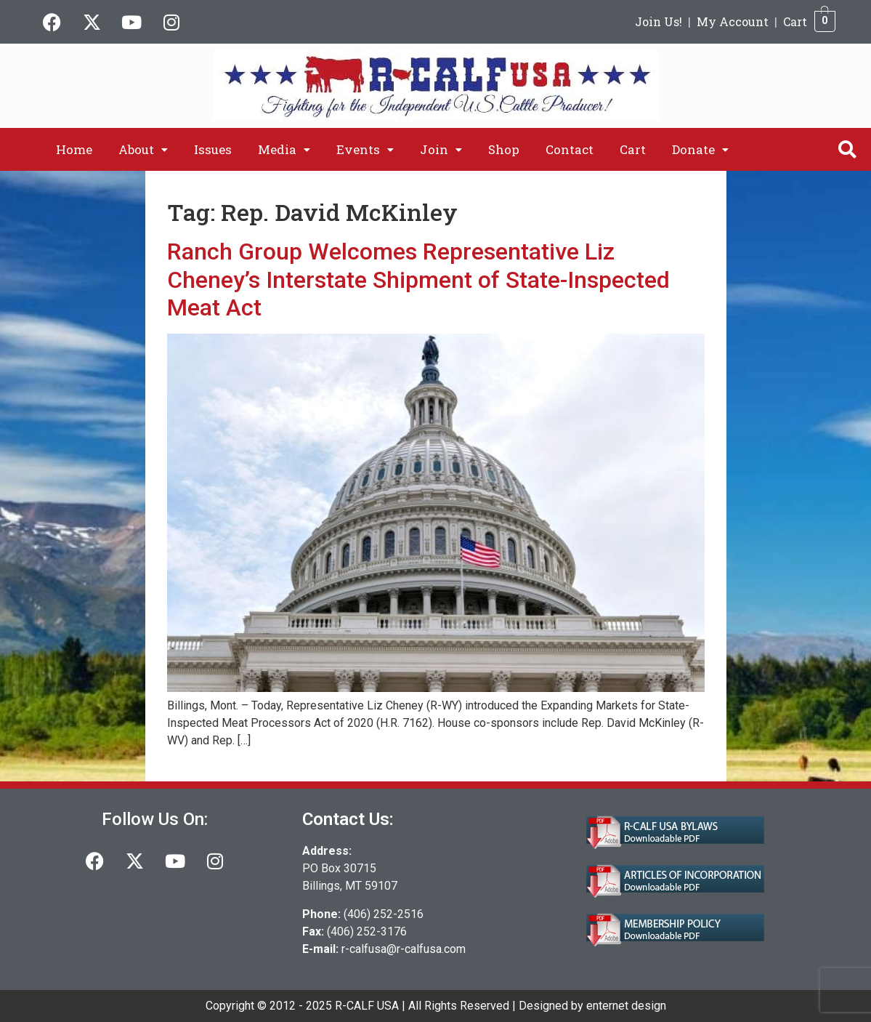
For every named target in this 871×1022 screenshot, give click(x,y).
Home (74, 149)
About (143, 149)
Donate (700, 149)
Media (284, 149)
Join (441, 149)
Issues (213, 149)
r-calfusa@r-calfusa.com (403, 949)
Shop (503, 149)
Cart (795, 21)
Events (365, 149)
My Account (733, 21)
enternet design (626, 1006)
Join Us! (658, 21)
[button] (143, 149)
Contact (570, 149)
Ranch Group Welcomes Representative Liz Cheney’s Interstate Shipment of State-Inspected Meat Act (418, 279)
